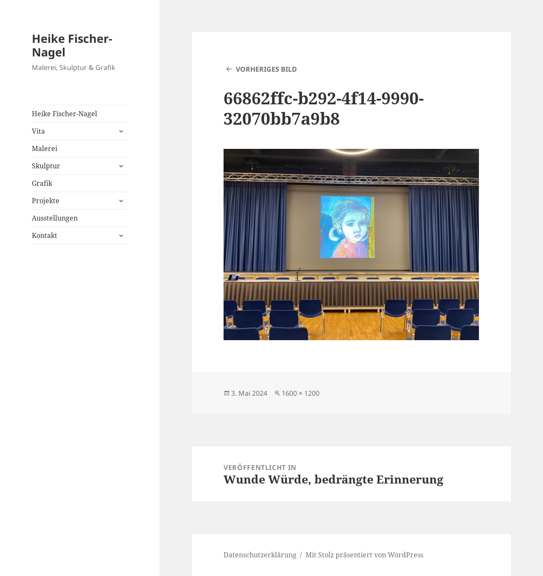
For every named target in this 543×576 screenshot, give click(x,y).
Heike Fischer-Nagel (72, 45)
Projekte (45, 200)
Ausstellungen (55, 218)
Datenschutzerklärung (260, 554)
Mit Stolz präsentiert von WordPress (364, 554)
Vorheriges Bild (266, 69)
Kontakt (44, 235)
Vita (38, 131)
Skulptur (46, 166)
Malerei (44, 148)
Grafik (42, 183)
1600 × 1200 (300, 393)
